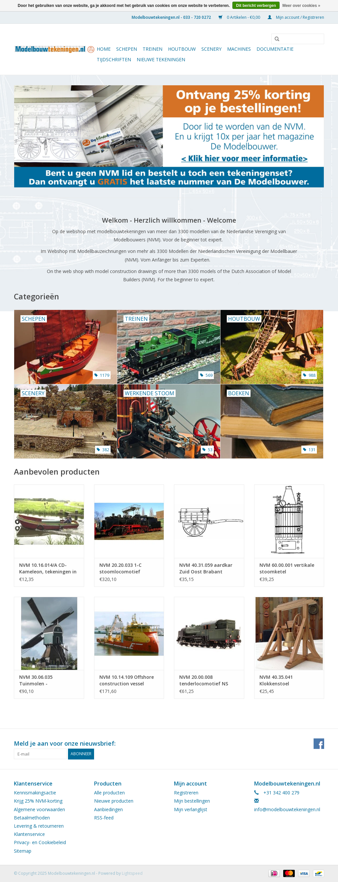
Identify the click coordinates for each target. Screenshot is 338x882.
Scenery (211, 49)
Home (104, 49)
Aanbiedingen (108, 809)
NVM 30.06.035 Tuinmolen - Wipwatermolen (37, 680)
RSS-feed (104, 817)
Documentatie (274, 49)
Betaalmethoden (32, 817)
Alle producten (109, 792)
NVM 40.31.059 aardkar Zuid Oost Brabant (205, 568)
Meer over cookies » (301, 5)
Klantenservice (29, 834)
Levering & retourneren (39, 826)
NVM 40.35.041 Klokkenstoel (276, 680)
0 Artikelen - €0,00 (240, 17)
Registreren (186, 792)
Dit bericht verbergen (256, 5)
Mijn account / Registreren (296, 17)
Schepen (126, 49)
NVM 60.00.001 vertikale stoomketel (286, 568)
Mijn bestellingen (192, 801)
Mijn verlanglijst (190, 809)
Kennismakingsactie (35, 792)
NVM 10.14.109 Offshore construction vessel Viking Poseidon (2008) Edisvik (126, 680)
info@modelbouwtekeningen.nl (287, 809)
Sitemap (22, 851)
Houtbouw (182, 49)
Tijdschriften (114, 59)
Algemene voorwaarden (39, 809)
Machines (239, 49)
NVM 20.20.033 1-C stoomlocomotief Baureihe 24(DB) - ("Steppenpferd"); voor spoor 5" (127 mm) (125, 568)
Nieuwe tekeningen (161, 59)
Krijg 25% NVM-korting (38, 801)
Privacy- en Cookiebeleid (40, 842)
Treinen (152, 49)
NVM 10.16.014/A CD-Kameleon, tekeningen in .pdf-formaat (48, 568)
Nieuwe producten (113, 801)
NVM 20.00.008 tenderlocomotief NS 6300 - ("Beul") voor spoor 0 (208, 680)
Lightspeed (132, 873)
